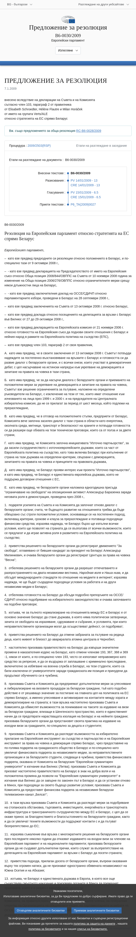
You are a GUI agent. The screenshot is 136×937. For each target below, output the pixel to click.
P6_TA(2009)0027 (83, 204)
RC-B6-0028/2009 (88, 131)
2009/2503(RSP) (39, 145)
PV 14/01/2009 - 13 (84, 180)
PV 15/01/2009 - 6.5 (85, 192)
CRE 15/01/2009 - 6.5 (86, 197)
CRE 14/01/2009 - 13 (85, 185)
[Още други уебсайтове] (104, 4)
